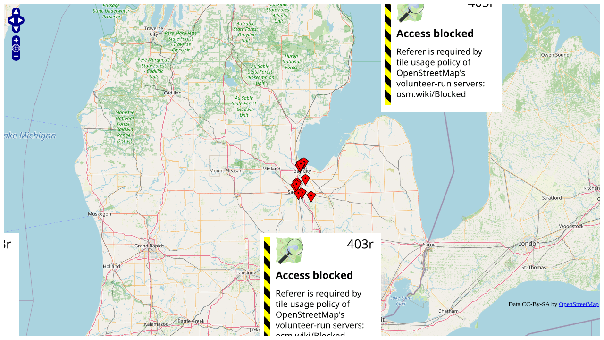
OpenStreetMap (579, 303)
